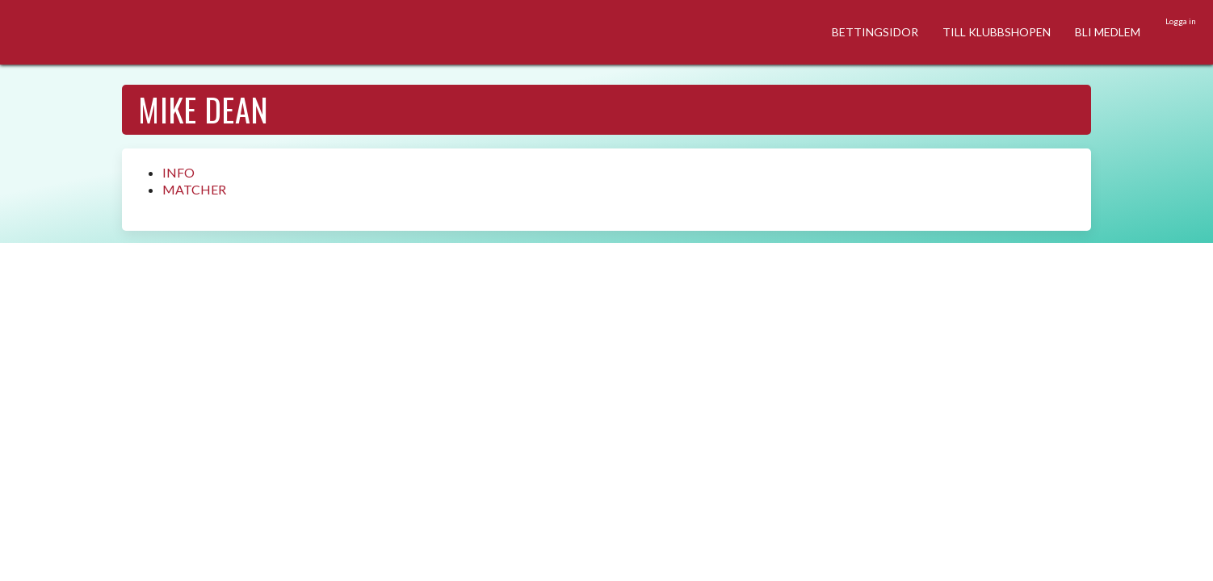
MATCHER (194, 189)
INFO (178, 172)
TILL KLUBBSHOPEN (996, 32)
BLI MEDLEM (1107, 32)
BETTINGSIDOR (875, 32)
